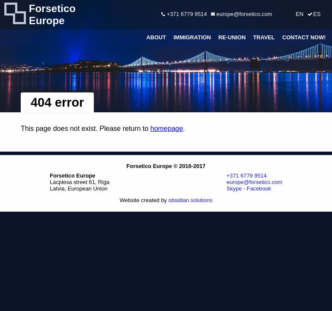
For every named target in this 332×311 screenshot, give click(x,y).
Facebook (259, 188)
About (156, 37)
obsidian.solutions (191, 200)
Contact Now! (304, 37)
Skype (234, 188)
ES (316, 14)
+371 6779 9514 (184, 14)
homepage (166, 128)
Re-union (232, 37)
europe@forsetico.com (241, 14)
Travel (264, 37)
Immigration (192, 37)
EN (299, 14)
